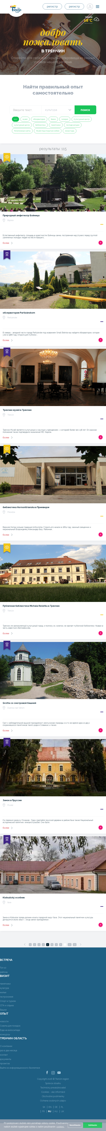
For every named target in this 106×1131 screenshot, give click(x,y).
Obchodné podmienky (53, 1096)
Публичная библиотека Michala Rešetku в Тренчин (31, 606)
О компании (6, 1046)
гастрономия (6, 996)
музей (25, 119)
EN (50, 1107)
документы (5, 1059)
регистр (52, 6)
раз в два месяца (8, 1050)
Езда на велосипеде (10, 1030)
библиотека (40, 125)
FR (43, 1111)
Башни (3, 1009)
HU (56, 1111)
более (6, 243)
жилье (3, 992)
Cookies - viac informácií (53, 1092)
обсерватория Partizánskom (19, 312)
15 (74, 945)
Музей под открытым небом (47, 131)
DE (56, 1107)
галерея (64, 119)
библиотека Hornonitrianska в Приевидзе (26, 507)
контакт (4, 1055)
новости (4, 1021)
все (15, 119)
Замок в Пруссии (12, 800)
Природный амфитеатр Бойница (21, 215)
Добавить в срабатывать (100, 242)
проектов (5, 1063)
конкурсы (5, 1034)
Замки (53, 119)
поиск (85, 110)
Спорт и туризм (8, 1001)
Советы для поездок (10, 1026)
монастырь (69, 131)
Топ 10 (3, 967)
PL (62, 1107)
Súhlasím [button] (92, 1125)
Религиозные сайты (22, 131)
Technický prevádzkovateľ (53, 1087)
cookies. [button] (60, 1127)
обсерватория (39, 119)
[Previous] (24, 944)
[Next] (80, 944)
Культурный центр (81, 119)
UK (62, 1111)
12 (69, 945)
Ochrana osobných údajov (53, 1100)
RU (49, 1111)
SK (44, 1107)
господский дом (72, 125)
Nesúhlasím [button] (75, 1125)
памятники (56, 125)
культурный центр (22, 125)
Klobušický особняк (14, 897)
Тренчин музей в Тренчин (17, 410)
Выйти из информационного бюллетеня (20, 1068)
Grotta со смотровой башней (19, 703)
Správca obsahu (53, 1083)
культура (4, 988)
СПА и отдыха (7, 1005)
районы (4, 972)
